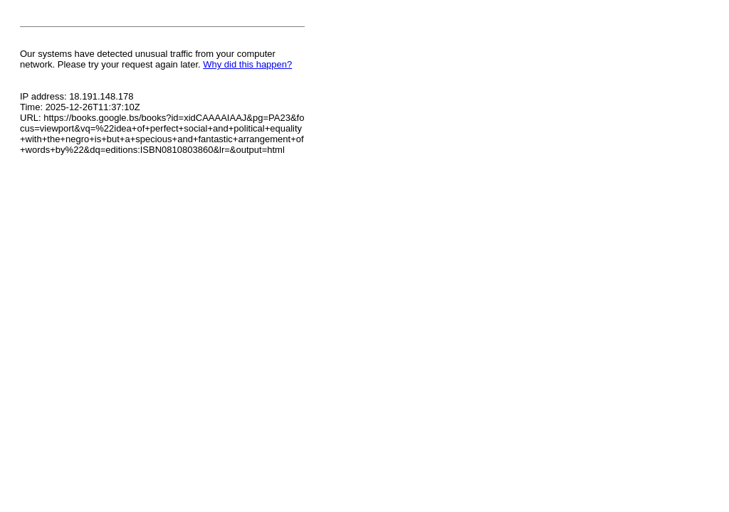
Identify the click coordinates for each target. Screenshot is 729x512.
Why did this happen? (247, 64)
